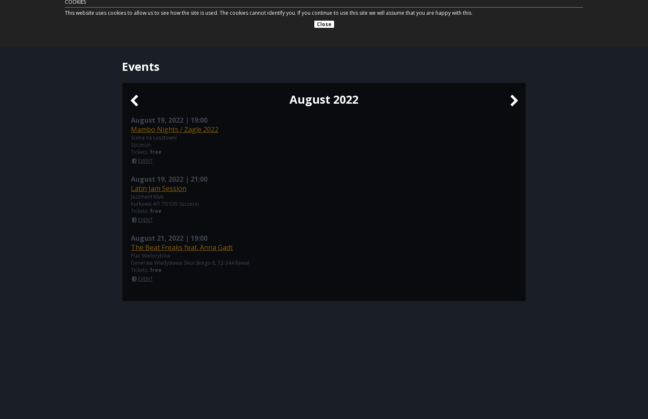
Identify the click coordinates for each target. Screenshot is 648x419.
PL (522, 19)
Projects (464, 19)
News (392, 19)
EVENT (145, 160)
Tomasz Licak (158, 19)
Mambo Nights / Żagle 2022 (174, 129)
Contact (497, 19)
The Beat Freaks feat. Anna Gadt (182, 247)
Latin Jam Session (158, 188)
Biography (426, 19)
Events (364, 19)
